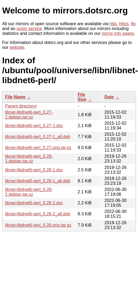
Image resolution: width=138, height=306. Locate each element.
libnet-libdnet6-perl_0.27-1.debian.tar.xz (29, 114)
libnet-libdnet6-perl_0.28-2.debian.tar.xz (29, 192)
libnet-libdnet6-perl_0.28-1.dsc (34, 170)
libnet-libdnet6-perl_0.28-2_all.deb (37, 214)
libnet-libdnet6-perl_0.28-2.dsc (34, 203)
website (17, 47)
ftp (133, 23)
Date (109, 97)
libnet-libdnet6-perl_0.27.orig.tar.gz (38, 147)
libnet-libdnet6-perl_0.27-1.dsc (34, 125)
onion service (29, 28)
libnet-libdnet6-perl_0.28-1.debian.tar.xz (29, 158)
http (113, 23)
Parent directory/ (21, 106)
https (124, 23)
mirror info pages (118, 33)
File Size (82, 97)
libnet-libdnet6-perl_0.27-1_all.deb (37, 136)
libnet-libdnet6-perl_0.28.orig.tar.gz (38, 225)
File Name (15, 97)
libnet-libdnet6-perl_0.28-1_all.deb (37, 181)
